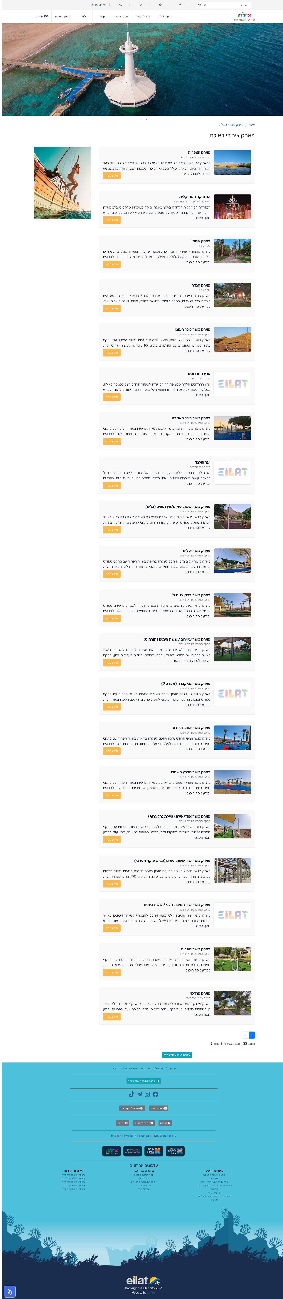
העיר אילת (162, 16)
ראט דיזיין (141, 1178)
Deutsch (158, 1136)
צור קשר (114, 1068)
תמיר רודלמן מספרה (141, 1175)
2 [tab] (139, 120)
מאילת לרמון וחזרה (130, 1108)
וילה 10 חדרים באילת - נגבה (211, 1182)
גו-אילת (212, 1178)
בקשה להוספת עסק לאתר (141, 1081)
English (114, 1136)
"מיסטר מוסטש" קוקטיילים (141, 1182)
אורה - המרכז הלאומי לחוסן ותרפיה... (212, 1185)
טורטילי (211, 1199)
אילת (249, 125)
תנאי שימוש (129, 1068)
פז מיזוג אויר (212, 1192)
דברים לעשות (141, 16)
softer (149, 1292)
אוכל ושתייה (119, 16)
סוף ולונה (212, 1189)
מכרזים (163, 1123)
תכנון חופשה (60, 16)
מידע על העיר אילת (162, 1068)
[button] (7, 1291)
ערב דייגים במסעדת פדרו (71, 1175)
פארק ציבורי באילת (229, 125)
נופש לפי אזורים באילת (212, 1175)
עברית (170, 1136)
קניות (99, 16)
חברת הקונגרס (141, 1185)
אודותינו (143, 1068)
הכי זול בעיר (141, 1189)
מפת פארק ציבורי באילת (174, 1055)
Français (143, 1136)
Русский (128, 1136)
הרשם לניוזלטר (141, 1123)
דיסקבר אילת (156, 1108)
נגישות (120, 1123)
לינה (81, 16)
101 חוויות (40, 16)
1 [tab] (144, 120)
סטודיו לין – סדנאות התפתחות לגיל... (212, 1196)
